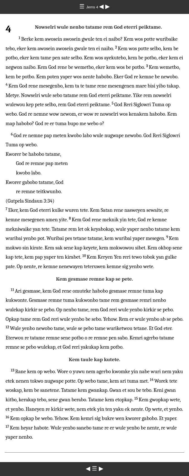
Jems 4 (92, 7)
